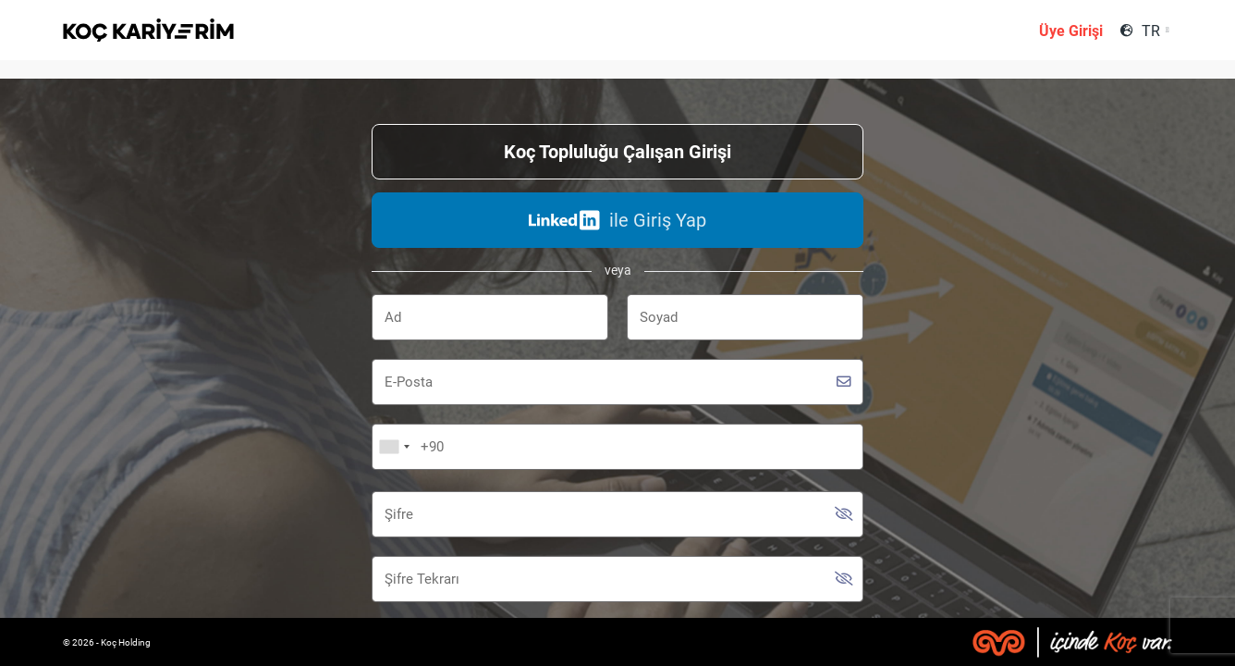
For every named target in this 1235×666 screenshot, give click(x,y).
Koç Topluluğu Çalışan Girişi (617, 152)
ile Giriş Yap (617, 220)
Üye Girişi (1071, 31)
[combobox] (1155, 31)
